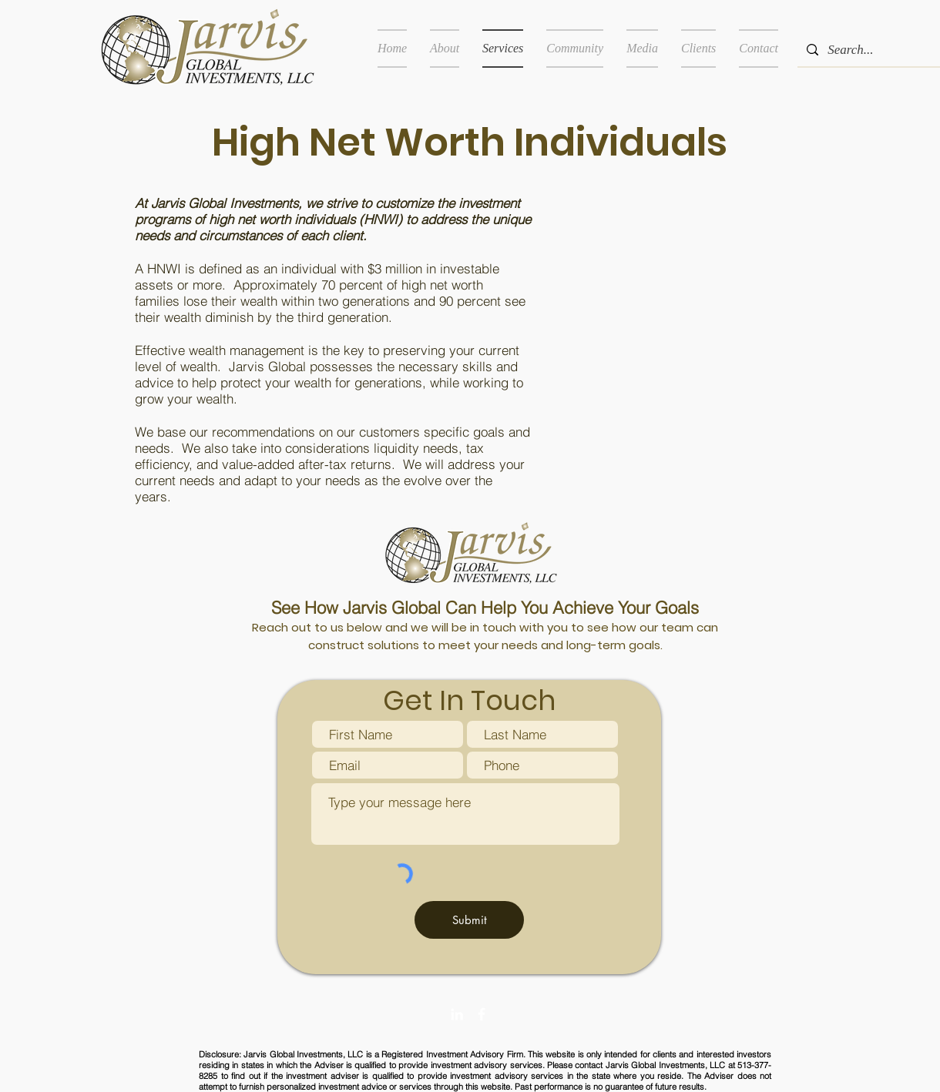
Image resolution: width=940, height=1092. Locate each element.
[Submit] (469, 920)
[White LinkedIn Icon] (456, 1014)
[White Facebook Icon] (481, 1014)
